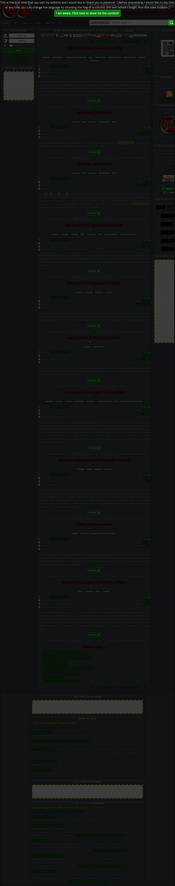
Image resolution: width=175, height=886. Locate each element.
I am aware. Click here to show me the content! (87, 13)
